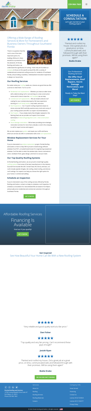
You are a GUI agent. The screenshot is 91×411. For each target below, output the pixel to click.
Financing (73, 391)
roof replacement (45, 134)
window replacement (28, 144)
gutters (25, 131)
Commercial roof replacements (20, 99)
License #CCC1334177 (76, 401)
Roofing (35, 391)
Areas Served (74, 388)
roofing (23, 85)
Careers (35, 401)
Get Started (29, 196)
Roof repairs (14, 113)
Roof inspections (16, 106)
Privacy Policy (74, 404)
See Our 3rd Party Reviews (45, 377)
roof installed (34, 96)
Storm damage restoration (19, 122)
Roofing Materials (38, 398)
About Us (35, 388)
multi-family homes (24, 103)
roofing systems (12, 164)
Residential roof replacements (20, 91)
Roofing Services (38, 395)
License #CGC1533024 (76, 398)
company (10, 70)
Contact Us (73, 395)
